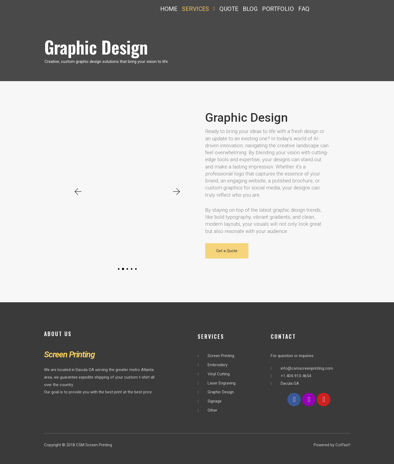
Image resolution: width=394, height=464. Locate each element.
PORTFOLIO (278, 8)
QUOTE (228, 8)
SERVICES (198, 8)
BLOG (250, 8)
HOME (168, 8)
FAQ (303, 8)
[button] (198, 8)
